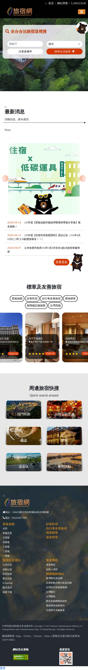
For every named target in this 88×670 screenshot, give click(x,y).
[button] (83, 178)
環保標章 (52, 532)
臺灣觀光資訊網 (54, 578)
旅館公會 (7, 569)
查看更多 (62, 262)
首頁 (51, 3)
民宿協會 (7, 574)
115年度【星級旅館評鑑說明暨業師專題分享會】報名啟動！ (43, 224)
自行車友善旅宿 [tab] (51, 298)
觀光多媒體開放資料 (56, 601)
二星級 (6, 551)
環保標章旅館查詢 (55, 605)
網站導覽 (62, 3)
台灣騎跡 (50, 596)
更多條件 (25, 51)
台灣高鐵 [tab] (55, 305)
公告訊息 (7, 564)
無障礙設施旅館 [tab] (36, 305)
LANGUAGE (78, 3)
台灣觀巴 (50, 592)
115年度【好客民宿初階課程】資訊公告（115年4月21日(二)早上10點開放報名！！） (43, 237)
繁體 (2, 668)
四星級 (6, 542)
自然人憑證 (52, 569)
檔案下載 (7, 592)
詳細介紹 (14, 353)
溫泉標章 (52, 537)
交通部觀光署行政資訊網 (59, 582)
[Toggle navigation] (81, 11)
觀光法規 (7, 578)
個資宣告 (64, 649)
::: (46, 3)
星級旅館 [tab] (17, 298)
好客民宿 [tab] (32, 298)
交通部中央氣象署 (55, 610)
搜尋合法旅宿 (64, 51)
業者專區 (50, 564)
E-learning (7, 583)
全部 (5, 528)
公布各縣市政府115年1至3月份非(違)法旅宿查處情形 (43, 249)
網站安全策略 (21, 649)
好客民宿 (52, 524)
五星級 (6, 537)
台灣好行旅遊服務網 (56, 587)
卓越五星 (7, 533)
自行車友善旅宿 (56, 528)
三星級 (6, 546)
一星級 (6, 555)
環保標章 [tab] (70, 298)
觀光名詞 (7, 587)
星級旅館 (9, 524)
